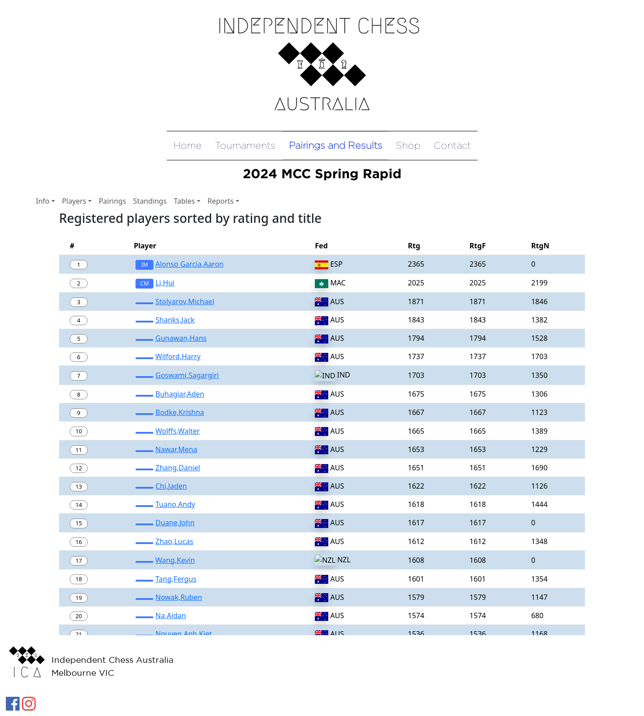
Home (188, 145)
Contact (452, 145)
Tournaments (245, 145)
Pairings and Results (335, 145)
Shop (408, 145)
